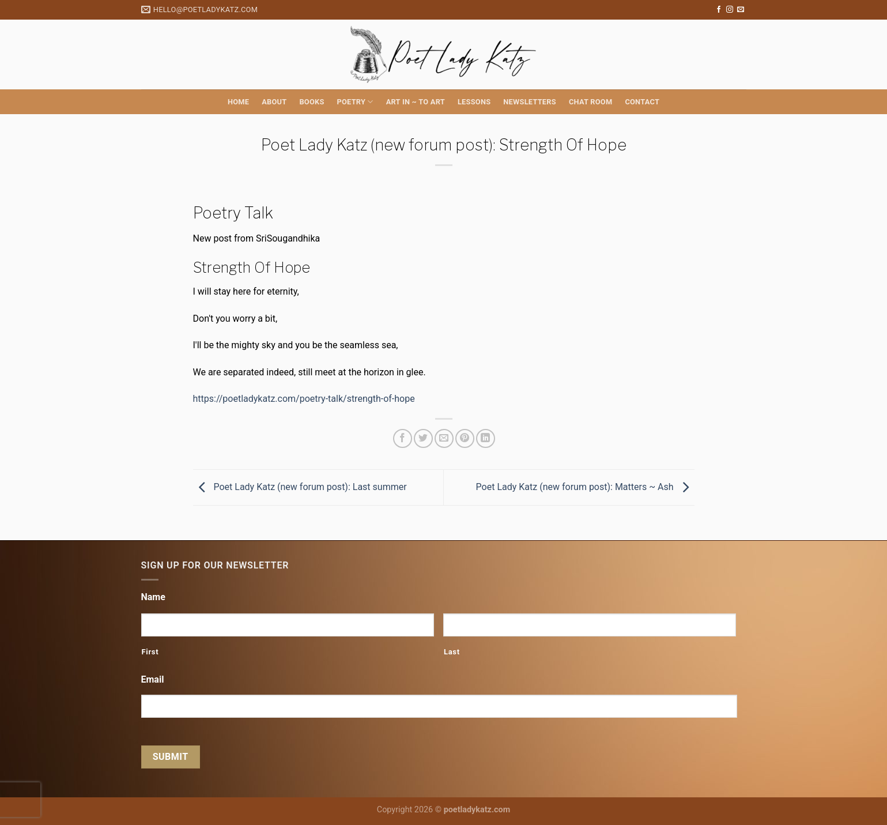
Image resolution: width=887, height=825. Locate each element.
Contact (642, 101)
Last (452, 651)
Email (152, 679)
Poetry (355, 101)
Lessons (474, 101)
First (150, 651)
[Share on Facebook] (402, 438)
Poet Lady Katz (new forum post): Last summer (300, 486)
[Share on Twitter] (423, 438)
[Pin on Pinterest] (464, 438)
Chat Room (590, 101)
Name (153, 597)
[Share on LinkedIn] (485, 438)
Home (238, 101)
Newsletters (529, 101)
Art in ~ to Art (415, 101)
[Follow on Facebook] (718, 10)
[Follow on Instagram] (729, 10)
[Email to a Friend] (444, 438)
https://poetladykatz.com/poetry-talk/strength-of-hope (304, 398)
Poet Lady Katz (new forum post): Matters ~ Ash (585, 486)
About (274, 101)
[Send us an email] (740, 10)
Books (311, 101)
